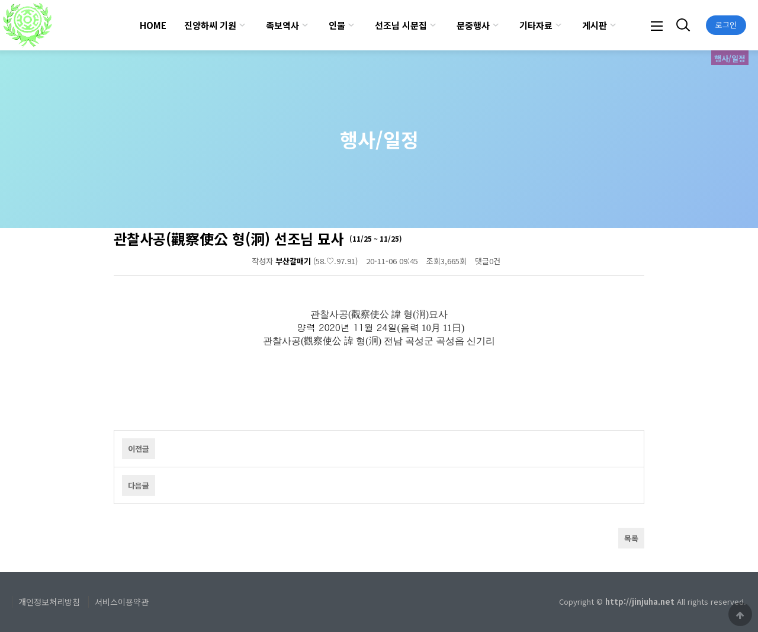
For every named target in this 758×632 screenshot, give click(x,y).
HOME (153, 25)
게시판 (594, 25)
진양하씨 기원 (210, 25)
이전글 (138, 448)
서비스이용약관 (122, 602)
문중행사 (473, 25)
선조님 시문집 (401, 25)
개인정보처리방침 (49, 602)
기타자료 (536, 25)
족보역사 (282, 25)
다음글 (138, 485)
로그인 (726, 24)
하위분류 (242, 25)
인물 (337, 25)
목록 (631, 538)
